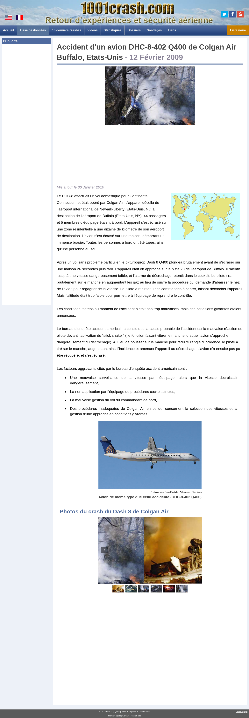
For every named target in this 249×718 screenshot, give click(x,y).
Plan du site (136, 716)
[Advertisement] (26, 106)
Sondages (154, 30)
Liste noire (238, 30)
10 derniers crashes (66, 30)
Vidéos (92, 30)
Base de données (33, 30)
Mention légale (114, 716)
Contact (125, 716)
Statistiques (112, 30)
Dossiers (134, 30)
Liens (172, 30)
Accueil (8, 30)
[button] (104, 550)
